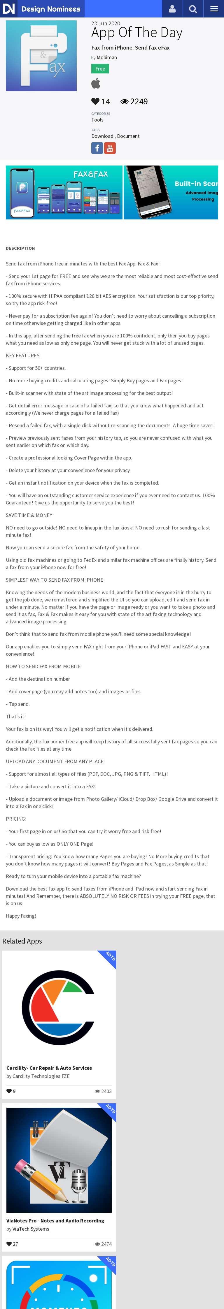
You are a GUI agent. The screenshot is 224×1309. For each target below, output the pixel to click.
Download (102, 136)
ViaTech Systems (143, 1069)
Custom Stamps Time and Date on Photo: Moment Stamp (73, 1207)
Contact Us (34, 1281)
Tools (97, 119)
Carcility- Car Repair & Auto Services (49, 1061)
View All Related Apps (112, 1256)
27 (124, 1084)
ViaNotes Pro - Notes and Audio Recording (167, 1061)
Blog (12, 1281)
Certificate (62, 1281)
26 (12, 1231)
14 (100, 98)
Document (128, 136)
